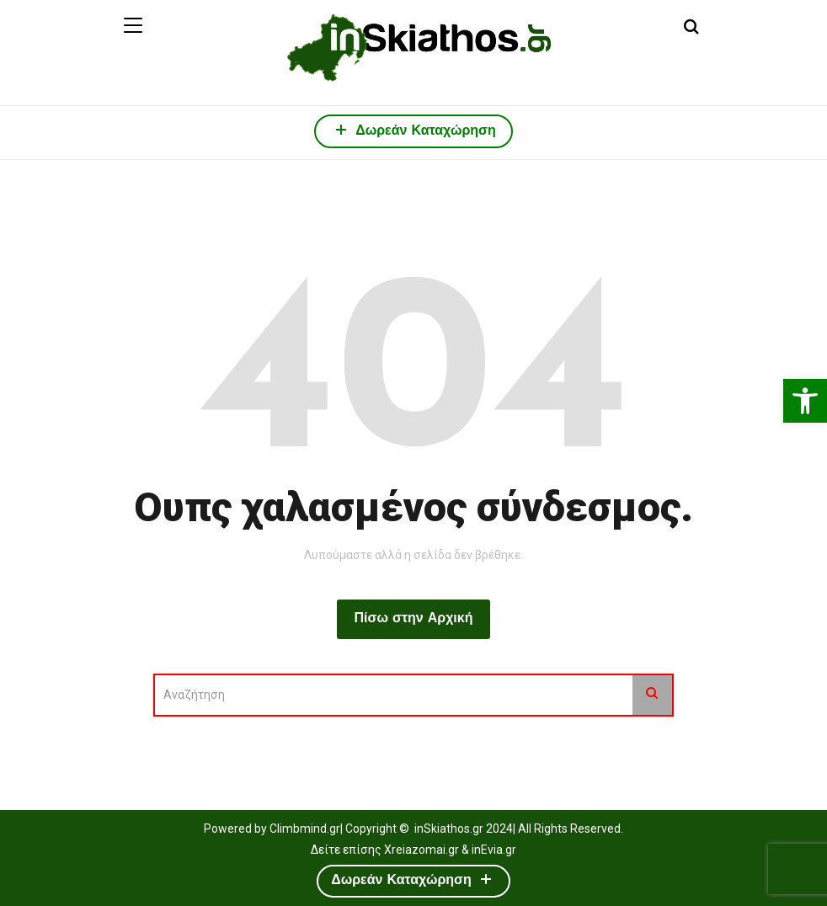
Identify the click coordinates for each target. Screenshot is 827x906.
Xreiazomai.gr (421, 849)
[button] (805, 401)
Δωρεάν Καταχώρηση (413, 129)
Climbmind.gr (304, 828)
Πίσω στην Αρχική (413, 619)
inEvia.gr (494, 849)
